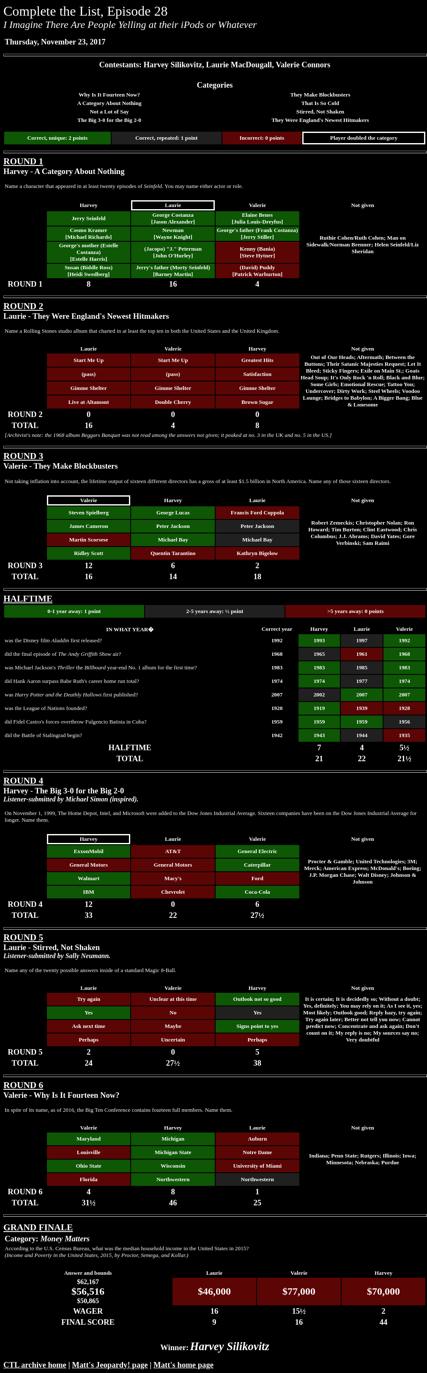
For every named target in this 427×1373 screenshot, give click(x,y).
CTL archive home (34, 1364)
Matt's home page (183, 1364)
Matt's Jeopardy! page (110, 1364)
